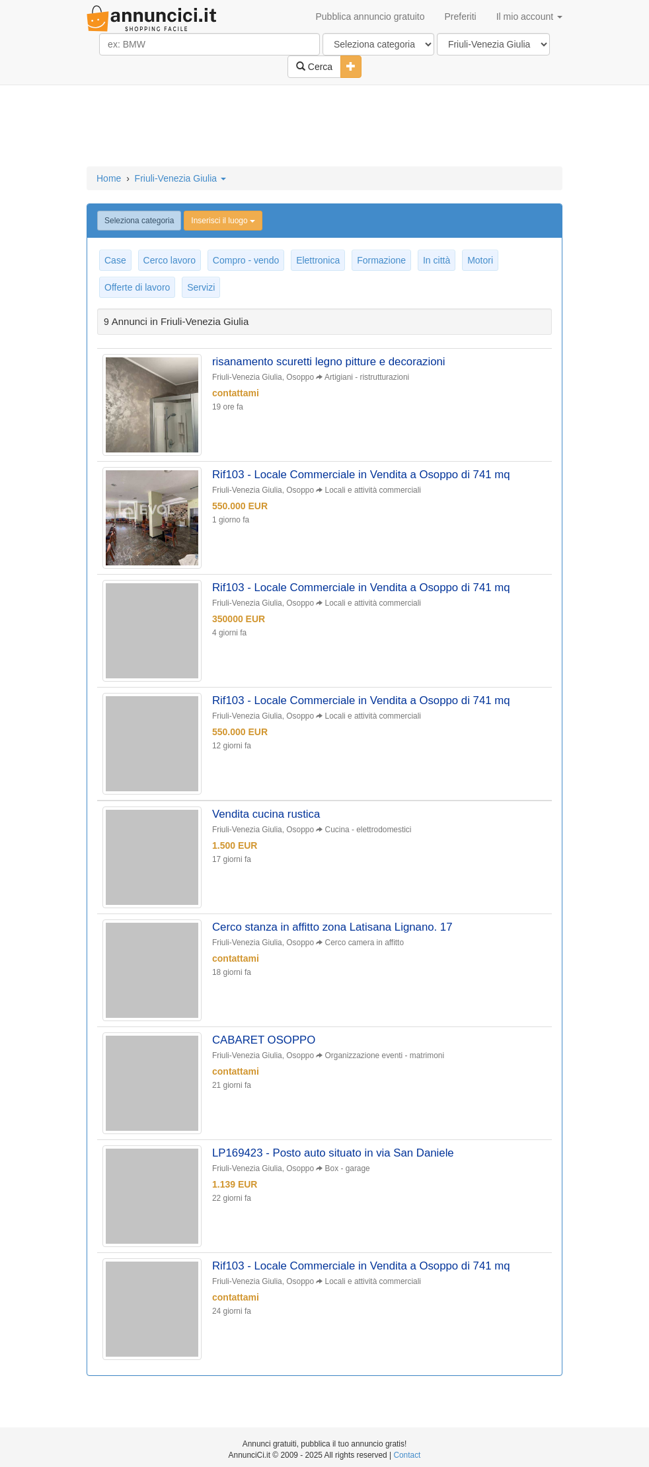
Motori (480, 260)
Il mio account (529, 16)
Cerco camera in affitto (364, 942)
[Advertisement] (324, 127)
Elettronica (318, 260)
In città (436, 260)
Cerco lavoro (169, 260)
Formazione (381, 260)
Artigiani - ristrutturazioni (366, 377)
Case (115, 260)
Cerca (314, 66)
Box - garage (347, 1168)
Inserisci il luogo (223, 220)
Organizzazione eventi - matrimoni (384, 1055)
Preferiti (461, 16)
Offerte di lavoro (137, 287)
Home (108, 178)
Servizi (201, 287)
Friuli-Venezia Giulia (180, 178)
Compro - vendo (246, 260)
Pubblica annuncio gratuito (369, 16)
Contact (406, 1455)
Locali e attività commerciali (373, 490)
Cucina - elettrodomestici (368, 829)
